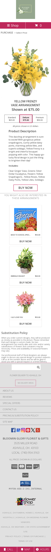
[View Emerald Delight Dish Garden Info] (25, 260)
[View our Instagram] (23, 431)
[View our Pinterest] (28, 431)
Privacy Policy (13, 536)
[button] (25, 483)
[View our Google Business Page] (18, 431)
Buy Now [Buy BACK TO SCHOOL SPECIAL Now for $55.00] (25, 241)
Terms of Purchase (33, 536)
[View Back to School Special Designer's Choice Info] (25, 219)
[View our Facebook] (13, 431)
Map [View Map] (25, 549)
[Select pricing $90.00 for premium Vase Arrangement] (40, 119)
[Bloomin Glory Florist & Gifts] (25, 18)
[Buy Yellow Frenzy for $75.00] (25, 188)
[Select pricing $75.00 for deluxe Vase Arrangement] (26, 119)
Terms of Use (25, 541)
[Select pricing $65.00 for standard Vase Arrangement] (11, 119)
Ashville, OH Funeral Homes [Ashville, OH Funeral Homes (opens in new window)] (17, 512)
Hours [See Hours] (42, 549)
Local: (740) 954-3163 (25, 452)
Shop (12, 25)
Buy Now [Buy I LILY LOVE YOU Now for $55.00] (25, 323)
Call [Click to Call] (8, 549)
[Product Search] (26, 367)
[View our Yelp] (38, 431)
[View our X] (33, 431)
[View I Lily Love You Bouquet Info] (25, 302)
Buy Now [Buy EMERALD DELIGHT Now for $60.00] (25, 282)
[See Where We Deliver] (25, 383)
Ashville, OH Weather (12, 527)
